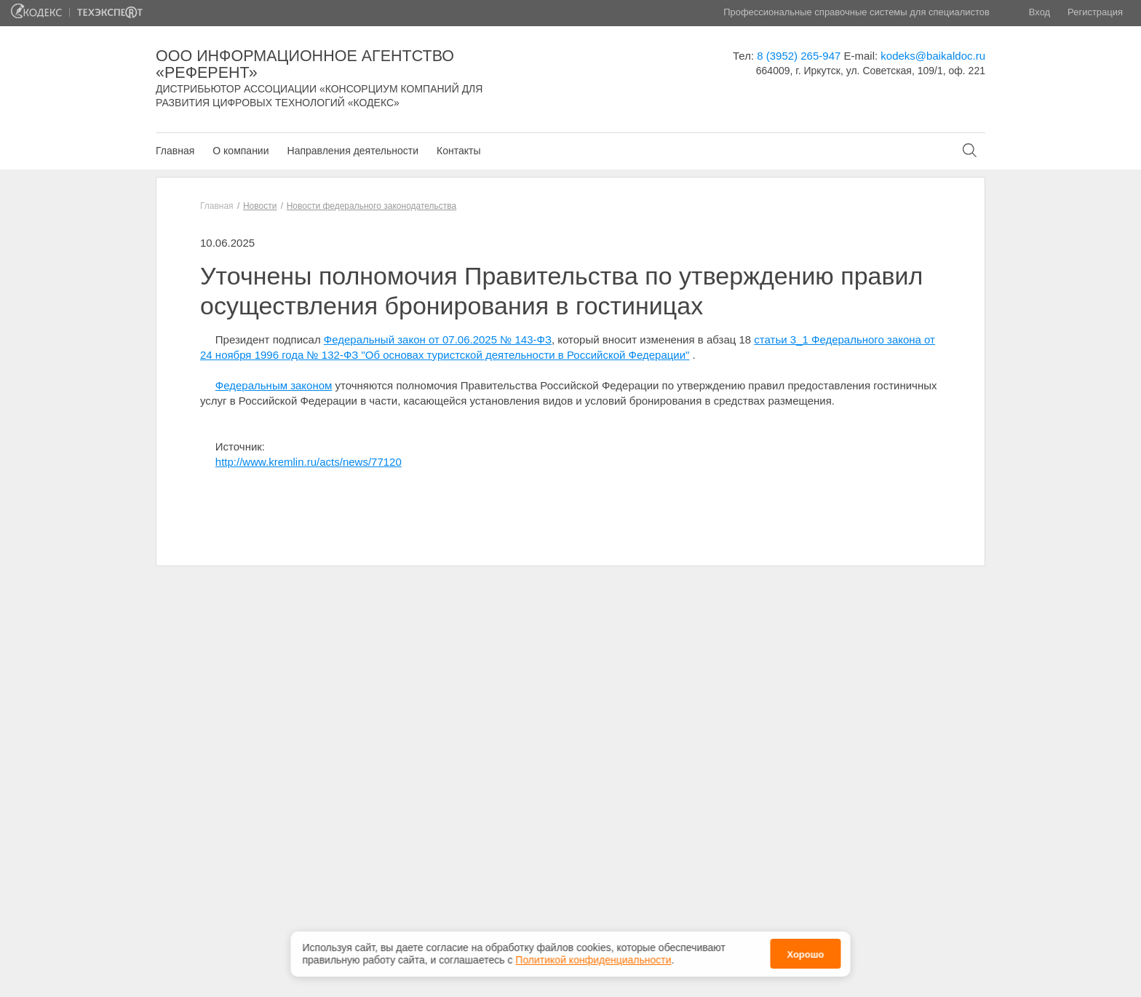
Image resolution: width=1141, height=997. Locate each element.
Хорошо (805, 950)
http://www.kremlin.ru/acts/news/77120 (308, 462)
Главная (175, 150)
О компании (240, 150)
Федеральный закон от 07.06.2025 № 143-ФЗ (438, 339)
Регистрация (1095, 12)
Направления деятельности (352, 150)
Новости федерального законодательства (371, 206)
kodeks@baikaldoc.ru (932, 55)
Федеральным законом (274, 385)
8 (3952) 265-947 (798, 55)
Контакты (458, 150)
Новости (260, 206)
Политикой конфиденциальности (593, 955)
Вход (1039, 12)
